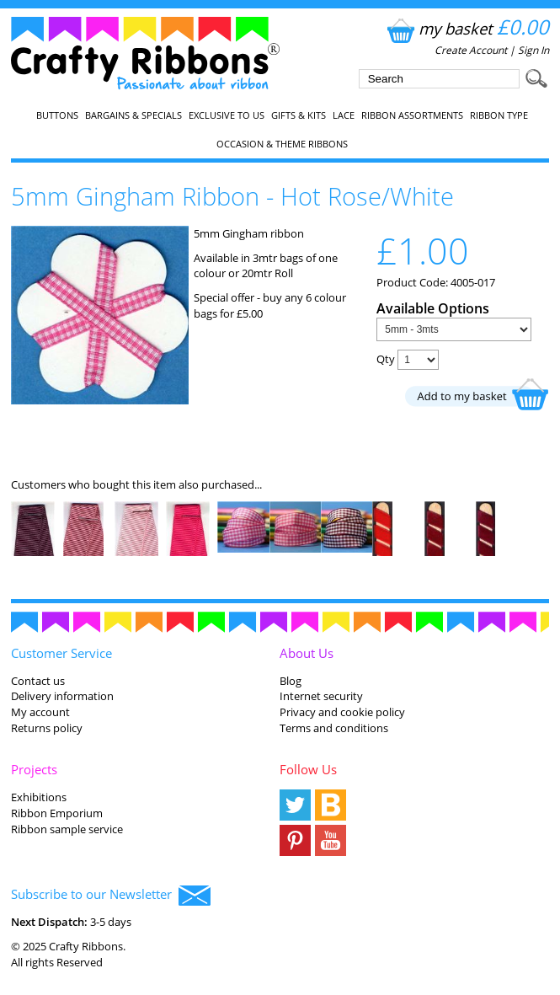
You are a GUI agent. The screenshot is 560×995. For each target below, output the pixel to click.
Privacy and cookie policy (342, 712)
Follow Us (308, 769)
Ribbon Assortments (412, 115)
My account (40, 712)
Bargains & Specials (133, 115)
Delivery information (62, 695)
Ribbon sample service (67, 829)
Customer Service (61, 653)
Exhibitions (39, 797)
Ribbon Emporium (57, 813)
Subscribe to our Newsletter (111, 895)
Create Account (471, 50)
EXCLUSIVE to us (226, 115)
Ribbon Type (499, 115)
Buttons (57, 115)
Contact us (38, 680)
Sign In (533, 50)
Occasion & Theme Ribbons (282, 144)
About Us (306, 653)
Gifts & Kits (298, 115)
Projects (34, 769)
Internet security (321, 695)
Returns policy (47, 728)
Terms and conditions (334, 728)
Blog (290, 680)
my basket (466, 28)
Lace (344, 115)
